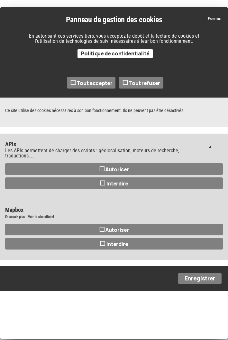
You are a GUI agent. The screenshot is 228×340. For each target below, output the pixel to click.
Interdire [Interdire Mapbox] (114, 244)
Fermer (215, 18)
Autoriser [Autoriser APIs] (114, 169)
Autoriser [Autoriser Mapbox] (114, 229)
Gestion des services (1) (210, 146)
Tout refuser (141, 83)
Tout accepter (91, 83)
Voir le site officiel (41, 217)
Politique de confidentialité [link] (115, 53)
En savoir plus (15, 217)
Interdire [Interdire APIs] (114, 183)
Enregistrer (200, 278)
